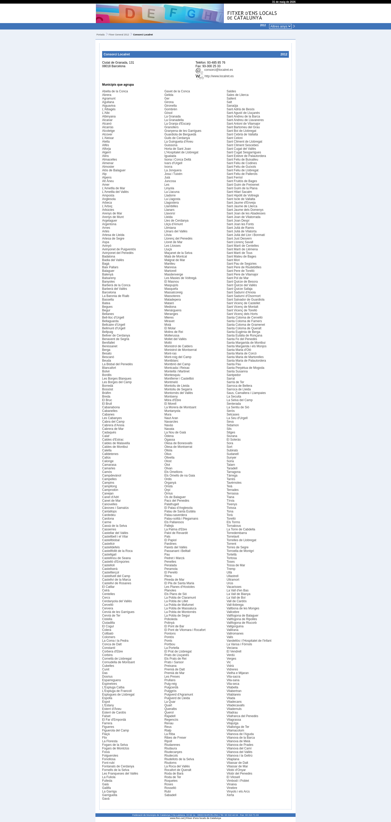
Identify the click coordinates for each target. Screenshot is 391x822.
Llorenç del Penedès (178, 238)
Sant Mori (233, 260)
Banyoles (108, 281)
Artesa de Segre (113, 238)
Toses (230, 561)
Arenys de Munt (113, 217)
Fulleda (107, 781)
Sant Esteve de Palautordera (246, 156)
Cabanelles (110, 411)
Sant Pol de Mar (238, 278)
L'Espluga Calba (113, 687)
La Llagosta (172, 199)
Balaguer (108, 271)
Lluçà (168, 249)
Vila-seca (233, 684)
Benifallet (108, 342)
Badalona (108, 256)
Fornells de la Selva (115, 770)
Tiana (230, 497)
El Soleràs (234, 439)
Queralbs (170, 709)
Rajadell (169, 716)
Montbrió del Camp (177, 364)
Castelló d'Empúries (115, 561)
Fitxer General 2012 (119, 34)
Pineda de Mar (174, 579)
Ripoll (168, 741)
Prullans (169, 680)
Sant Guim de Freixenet (243, 184)
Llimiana (170, 228)
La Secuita (234, 396)
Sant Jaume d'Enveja (241, 202)
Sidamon (233, 425)
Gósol (168, 113)
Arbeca (107, 202)
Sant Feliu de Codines (242, 163)
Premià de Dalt (174, 669)
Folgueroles (110, 755)
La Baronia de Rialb (115, 296)
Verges (231, 658)
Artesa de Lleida (113, 235)
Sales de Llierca (237, 95)
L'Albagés (108, 109)
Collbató (107, 633)
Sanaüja (232, 105)
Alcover (107, 134)
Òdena (169, 436)
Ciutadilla (108, 623)
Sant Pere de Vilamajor (242, 274)
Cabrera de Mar (113, 429)
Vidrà (230, 666)
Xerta (230, 795)
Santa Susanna (237, 371)
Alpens (107, 177)
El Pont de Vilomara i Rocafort (185, 630)
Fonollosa (108, 759)
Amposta (108, 195)
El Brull (107, 403)
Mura (167, 414)
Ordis (168, 479)
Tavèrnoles (234, 482)
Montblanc (171, 360)
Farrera (107, 723)
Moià (167, 324)
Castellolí (108, 565)
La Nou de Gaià (175, 432)
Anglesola (109, 199)
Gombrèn (170, 109)
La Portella (171, 648)
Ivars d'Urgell (173, 163)
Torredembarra (237, 533)
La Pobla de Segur (177, 615)
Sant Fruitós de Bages (242, 181)
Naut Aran (171, 418)
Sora (230, 443)
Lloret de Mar (173, 242)
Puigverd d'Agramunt (178, 694)
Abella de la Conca (115, 91)
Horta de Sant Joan (177, 149)
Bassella (108, 299)
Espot (106, 702)
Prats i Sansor (174, 662)
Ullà (229, 572)
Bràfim (106, 393)
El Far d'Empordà (114, 719)
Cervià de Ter (111, 615)
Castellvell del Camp (116, 576)
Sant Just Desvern (239, 238)
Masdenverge (173, 274)
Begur (106, 310)
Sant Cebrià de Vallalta (242, 134)
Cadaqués (109, 432)
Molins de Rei (173, 332)
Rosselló (170, 788)
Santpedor (234, 375)
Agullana (108, 102)
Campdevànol (111, 475)
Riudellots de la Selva (179, 759)
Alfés (105, 145)
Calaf (105, 436)
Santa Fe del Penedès (242, 339)
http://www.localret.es (215, 76)
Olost (168, 461)
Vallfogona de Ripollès (242, 619)
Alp (104, 174)
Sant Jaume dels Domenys (245, 210)
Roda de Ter (172, 777)
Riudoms (170, 763)
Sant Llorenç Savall (240, 242)
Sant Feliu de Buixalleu (242, 159)
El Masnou (171, 281)
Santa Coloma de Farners (244, 321)
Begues (107, 307)
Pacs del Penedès (176, 500)
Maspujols (171, 285)
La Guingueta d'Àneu (178, 141)
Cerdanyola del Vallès (117, 601)
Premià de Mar (174, 673)
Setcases (233, 414)
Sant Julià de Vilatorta (242, 231)
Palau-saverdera (175, 515)
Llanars (169, 210)
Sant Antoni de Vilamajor (243, 123)
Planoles (170, 590)
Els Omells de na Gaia (179, 475)
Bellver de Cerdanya (116, 335)
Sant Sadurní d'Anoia (241, 292)
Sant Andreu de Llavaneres (245, 120)
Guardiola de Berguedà (180, 134)
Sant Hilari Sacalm (239, 192)
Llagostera (171, 202)
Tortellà (232, 554)
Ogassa (169, 439)
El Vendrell (234, 651)
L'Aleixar (108, 138)
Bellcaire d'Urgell (113, 324)
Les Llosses (172, 245)
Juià (167, 177)
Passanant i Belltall (177, 551)
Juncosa (170, 181)
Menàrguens (173, 310)
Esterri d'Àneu (111, 709)
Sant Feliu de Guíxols (241, 167)
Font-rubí (108, 763)
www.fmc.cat (177, 818)
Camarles (108, 468)
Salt (229, 102)
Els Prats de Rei (175, 658)
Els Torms (233, 522)
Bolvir (106, 371)
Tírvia (230, 500)
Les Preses (172, 676)
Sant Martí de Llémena (242, 249)
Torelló (231, 518)
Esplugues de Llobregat (118, 694)
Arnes (106, 228)
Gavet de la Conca (177, 91)
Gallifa (106, 788)
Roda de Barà (173, 773)
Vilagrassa (234, 719)
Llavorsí (169, 213)
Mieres (169, 317)
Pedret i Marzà (174, 558)
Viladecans (234, 702)
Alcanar (107, 120)
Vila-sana (233, 680)
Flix (104, 737)
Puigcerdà (171, 687)
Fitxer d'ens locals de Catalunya (203, 818)
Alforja (106, 149)
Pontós (169, 637)
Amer (106, 184)
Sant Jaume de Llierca (242, 206)
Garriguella (109, 795)
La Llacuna (172, 192)
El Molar (170, 328)
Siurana (232, 436)
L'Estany (108, 705)
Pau (167, 554)
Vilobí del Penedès (239, 773)
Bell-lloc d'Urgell (113, 317)
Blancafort (109, 368)
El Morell (170, 403)
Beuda (106, 360)
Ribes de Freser (175, 737)
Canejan (108, 493)
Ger (167, 98)
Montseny (171, 396)
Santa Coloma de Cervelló (244, 317)
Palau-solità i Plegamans (181, 518)
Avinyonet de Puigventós (119, 249)
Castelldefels (111, 547)
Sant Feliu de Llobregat (242, 170)
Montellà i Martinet (177, 371)
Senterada (234, 403)
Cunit (105, 669)
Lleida (168, 217)
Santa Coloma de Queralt (244, 328)
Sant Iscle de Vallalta (241, 199)
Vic (229, 662)
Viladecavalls (236, 705)
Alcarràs (107, 127)
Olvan (168, 468)
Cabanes (108, 414)
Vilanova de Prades (240, 745)
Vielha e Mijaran (238, 673)
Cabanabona (111, 407)
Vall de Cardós (237, 601)
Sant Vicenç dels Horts (242, 314)
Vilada (231, 698)
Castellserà (110, 569)
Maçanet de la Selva (178, 253)
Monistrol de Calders (178, 346)
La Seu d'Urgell (237, 418)
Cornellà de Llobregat (117, 658)
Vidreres (232, 669)
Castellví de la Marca (116, 579)
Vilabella (232, 687)
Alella (106, 141)
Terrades (233, 490)
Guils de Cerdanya (177, 138)
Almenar (108, 163)
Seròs (230, 411)
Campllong (109, 486)
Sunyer (231, 457)
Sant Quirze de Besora (242, 281)
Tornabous (234, 526)
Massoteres (172, 296)
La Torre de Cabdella (241, 529)
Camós (107, 472)
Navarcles (171, 421)
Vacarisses (234, 587)
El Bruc (107, 400)
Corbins (107, 655)
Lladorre (170, 195)
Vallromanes (235, 633)
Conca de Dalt (112, 644)
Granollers (171, 127)
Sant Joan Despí (238, 220)
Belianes (108, 314)
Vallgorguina (235, 626)
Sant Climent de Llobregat (244, 141)
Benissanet (109, 346)
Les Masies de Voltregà (180, 278)
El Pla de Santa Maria (179, 583)
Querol (169, 712)
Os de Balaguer (175, 497)
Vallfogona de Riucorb (242, 623)
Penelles (170, 561)
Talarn (231, 465)
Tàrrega (232, 475)
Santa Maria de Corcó (242, 353)
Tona (230, 511)
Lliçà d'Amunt (173, 224)
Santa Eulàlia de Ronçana (244, 335)
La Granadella (174, 120)
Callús (106, 457)
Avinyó (106, 245)
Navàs (168, 425)
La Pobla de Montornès (180, 612)
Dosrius (107, 676)
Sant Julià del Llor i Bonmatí (246, 235)
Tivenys (232, 504)
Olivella (169, 457)
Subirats (232, 450)
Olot (167, 465)
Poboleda (171, 619)
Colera (106, 630)
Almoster (108, 167)
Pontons (170, 633)
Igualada (170, 156)
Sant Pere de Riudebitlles (244, 267)
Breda (106, 396)
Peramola (171, 569)
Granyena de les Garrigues (182, 131)
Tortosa (232, 558)
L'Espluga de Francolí (117, 691)
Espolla (107, 698)
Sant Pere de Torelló (241, 271)
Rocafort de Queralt (177, 770)
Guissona (171, 145)
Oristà (168, 486)
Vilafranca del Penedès (242, 716)
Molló (168, 342)
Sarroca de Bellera (239, 386)
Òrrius (168, 493)
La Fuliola (108, 777)
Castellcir (108, 544)
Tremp (231, 569)
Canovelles (109, 504)
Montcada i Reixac (177, 368)
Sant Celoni (234, 138)
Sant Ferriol (234, 177)
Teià (229, 486)
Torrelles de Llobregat (241, 540)
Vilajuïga (232, 723)
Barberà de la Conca (116, 285)
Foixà (106, 752)
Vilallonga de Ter (238, 727)
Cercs (106, 597)
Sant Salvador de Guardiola (245, 299)
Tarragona (233, 472)
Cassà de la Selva (114, 526)
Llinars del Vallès (176, 231)
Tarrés (231, 479)
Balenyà (107, 274)
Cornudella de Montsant (118, 662)
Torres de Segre (237, 547)
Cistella (107, 619)
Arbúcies (108, 210)
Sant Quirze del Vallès (242, 285)
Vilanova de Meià (238, 741)
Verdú (230, 655)
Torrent (231, 544)
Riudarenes (172, 745)
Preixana (170, 666)
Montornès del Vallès (178, 393)
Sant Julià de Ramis (240, 228)
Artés (105, 231)
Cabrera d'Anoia (113, 425)
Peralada (170, 565)
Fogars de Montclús (115, 748)
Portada (100, 34)
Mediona (170, 307)
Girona (169, 102)
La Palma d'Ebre (175, 529)
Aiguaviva (108, 105)
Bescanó (108, 357)
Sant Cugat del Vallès (241, 149)
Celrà (106, 590)
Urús (230, 583)
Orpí (167, 490)
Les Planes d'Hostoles (179, 587)
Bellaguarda (110, 321)
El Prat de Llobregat (178, 651)
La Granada (172, 116)
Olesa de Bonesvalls (178, 443)
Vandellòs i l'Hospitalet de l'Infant (249, 640)
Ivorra (168, 167)
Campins (108, 482)
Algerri (106, 152)
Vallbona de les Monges (243, 608)
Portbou (169, 644)
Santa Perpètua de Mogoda (245, 368)
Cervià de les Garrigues (118, 612)
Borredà (107, 386)
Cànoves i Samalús (115, 508)
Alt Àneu (108, 181)
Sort (229, 447)
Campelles (109, 479)
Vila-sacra (233, 676)
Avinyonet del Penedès (118, 253)
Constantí (108, 648)
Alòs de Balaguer (113, 170)
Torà (229, 515)
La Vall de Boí (236, 597)
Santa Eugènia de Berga (243, 332)
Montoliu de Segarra (178, 389)
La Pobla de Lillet (176, 601)
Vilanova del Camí (239, 748)
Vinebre (232, 788)
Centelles (108, 594)
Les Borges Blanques (116, 378)
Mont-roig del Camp (177, 357)
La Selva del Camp (239, 400)
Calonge (108, 461)
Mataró (169, 303)
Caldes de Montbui (115, 447)
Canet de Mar (111, 500)
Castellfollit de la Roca (117, 551)
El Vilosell (233, 777)
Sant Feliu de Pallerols (242, 174)
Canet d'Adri (110, 497)
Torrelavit (233, 536)
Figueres (108, 727)
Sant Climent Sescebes (243, 145)
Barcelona (109, 292)
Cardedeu (109, 515)
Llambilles (171, 206)
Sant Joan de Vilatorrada (243, 217)
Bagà (105, 263)
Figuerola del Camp (115, 730)
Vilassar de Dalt (237, 763)
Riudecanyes (173, 752)
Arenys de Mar (112, 213)
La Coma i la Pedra (115, 640)
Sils (229, 429)
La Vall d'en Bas (237, 590)
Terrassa (232, 493)
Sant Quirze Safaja (239, 289)
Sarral (231, 378)
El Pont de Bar (174, 626)
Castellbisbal (111, 540)
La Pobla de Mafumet (179, 605)
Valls (230, 637)
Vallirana (232, 630)
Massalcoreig (173, 292)
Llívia (168, 235)
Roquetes (171, 781)
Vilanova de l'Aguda (240, 734)
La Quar (169, 702)
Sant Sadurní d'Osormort (243, 296)
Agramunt (108, 98)
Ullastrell (232, 576)
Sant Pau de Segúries (242, 263)
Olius (167, 454)
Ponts (168, 640)
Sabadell (170, 795)
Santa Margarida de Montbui (246, 342)
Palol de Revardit (176, 533)
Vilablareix (234, 694)
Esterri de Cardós (114, 712)
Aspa (105, 242)
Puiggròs (170, 691)
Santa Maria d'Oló (239, 350)
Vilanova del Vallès (239, 752)
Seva (230, 421)
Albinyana (109, 116)
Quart (168, 705)
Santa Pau (234, 364)
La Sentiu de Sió (238, 407)
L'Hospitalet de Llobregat (181, 152)
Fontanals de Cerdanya (118, 766)
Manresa (170, 267)
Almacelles (109, 159)
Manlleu (169, 263)
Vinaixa (232, 784)
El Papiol (170, 540)
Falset (106, 716)
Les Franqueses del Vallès (120, 773)
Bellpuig (107, 332)
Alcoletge (108, 131)
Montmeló (171, 382)
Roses (168, 784)
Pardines (170, 544)
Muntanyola (172, 411)
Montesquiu (172, 375)
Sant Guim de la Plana (242, 188)
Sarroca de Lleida (239, 389)
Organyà (170, 482)
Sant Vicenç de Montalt (242, 307)
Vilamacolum (235, 730)
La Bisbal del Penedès (117, 364)
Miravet (169, 321)
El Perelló (171, 572)
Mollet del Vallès (175, 339)
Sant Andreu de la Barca (243, 116)
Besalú (107, 353)
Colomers (108, 637)
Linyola (169, 188)
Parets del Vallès (175, 547)
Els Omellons (173, 472)
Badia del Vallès (113, 260)
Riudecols (171, 755)
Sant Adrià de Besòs (241, 109)
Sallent (231, 98)
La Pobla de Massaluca (180, 608)
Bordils (107, 375)
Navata (169, 429)
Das (104, 673)
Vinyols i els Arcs (238, 791)
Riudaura (170, 748)
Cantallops (109, 511)
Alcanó (107, 123)
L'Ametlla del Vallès (115, 192)
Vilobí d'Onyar (236, 770)
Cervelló (107, 605)
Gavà (106, 798)
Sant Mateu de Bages (241, 256)
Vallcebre (233, 612)
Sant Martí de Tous (239, 253)
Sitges (231, 432)
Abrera (106, 95)
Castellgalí (109, 554)
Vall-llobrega (235, 605)
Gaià (105, 784)
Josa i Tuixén (173, 174)
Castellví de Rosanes (116, 583)
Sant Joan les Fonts (240, 224)
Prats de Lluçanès (176, 655)
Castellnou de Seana (116, 558)
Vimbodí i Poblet (238, 781)
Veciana (232, 648)
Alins (105, 156)
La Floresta (110, 741)
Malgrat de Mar (174, 260)
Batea (106, 303)
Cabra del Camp (113, 421)
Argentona (109, 224)
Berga (106, 350)
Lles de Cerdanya (176, 220)
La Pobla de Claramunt (180, 597)
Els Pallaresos (174, 522)
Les (166, 184)
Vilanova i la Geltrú (239, 755)
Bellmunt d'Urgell (113, 328)
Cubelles (108, 666)
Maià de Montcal (175, 256)
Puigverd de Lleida (177, 698)
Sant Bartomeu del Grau (243, 127)
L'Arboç (107, 206)
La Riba (169, 734)
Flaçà (106, 734)
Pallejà (169, 526)
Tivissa (231, 508)
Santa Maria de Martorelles (245, 357)
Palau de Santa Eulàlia (180, 511)
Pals (167, 536)
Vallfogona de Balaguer (242, 615)
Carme (106, 522)
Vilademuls (234, 709)
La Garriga (109, 791)
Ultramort (233, 579)
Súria (230, 461)
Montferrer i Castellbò (179, 378)
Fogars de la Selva (115, 745)
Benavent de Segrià (115, 339)
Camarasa (109, 465)
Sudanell (233, 454)
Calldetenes (110, 454)
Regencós (171, 719)
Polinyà (169, 623)
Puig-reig (170, 684)
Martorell (170, 271)
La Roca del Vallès (177, 766)
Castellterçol (110, 572)
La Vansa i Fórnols (239, 644)
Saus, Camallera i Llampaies (246, 393)
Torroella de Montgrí (240, 551)
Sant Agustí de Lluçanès (243, 113)
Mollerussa (171, 335)
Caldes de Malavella (116, 443)
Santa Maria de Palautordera (246, 360)
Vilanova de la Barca (241, 737)
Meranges (171, 314)
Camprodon (110, 490)
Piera (168, 576)
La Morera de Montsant (180, 407)
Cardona (108, 518)
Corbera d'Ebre (112, 651)
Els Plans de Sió (175, 594)
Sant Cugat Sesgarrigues (244, 152)
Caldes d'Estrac (113, 439)
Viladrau (232, 712)
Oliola (168, 450)
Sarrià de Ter (235, 382)
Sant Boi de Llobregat (241, 131)
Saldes (231, 91)
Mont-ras (170, 353)
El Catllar (108, 587)
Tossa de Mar (236, 565)
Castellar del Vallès (115, 533)
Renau (168, 723)
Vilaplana (233, 759)
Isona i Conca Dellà (177, 159)
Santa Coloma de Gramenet (246, 324)
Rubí (167, 791)
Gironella (170, 105)
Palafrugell (171, 504)
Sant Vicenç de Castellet (243, 303)
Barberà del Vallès (114, 289)
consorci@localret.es (214, 70)
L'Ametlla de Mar (113, 188)
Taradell (232, 468)
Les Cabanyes (112, 418)
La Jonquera (173, 170)
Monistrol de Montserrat (180, 350)
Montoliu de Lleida (176, 386)
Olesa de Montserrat (178, 447)
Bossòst (107, 389)
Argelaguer (109, 220)
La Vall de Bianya (238, 594)
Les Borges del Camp (117, 382)
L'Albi (106, 113)
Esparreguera (111, 680)
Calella (107, 450)
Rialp (167, 730)
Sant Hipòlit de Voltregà (243, 195)
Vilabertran (234, 691)
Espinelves (109, 684)
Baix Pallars (110, 267)
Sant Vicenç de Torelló (242, 310)
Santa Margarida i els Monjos (246, 346)
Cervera (107, 608)
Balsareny (109, 278)
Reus (168, 727)
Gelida (168, 95)
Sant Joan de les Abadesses (246, 213)
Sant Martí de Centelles (243, 245)
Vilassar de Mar (237, 766)
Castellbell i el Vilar (115, 536)
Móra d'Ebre (172, 400)
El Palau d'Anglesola (178, 508)
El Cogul (108, 626)
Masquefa (171, 289)
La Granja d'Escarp (177, 123)
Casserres (109, 529)
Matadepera (172, 299)
